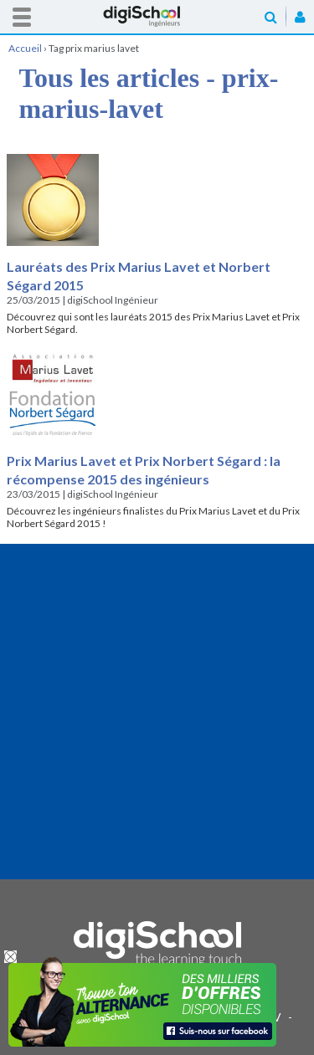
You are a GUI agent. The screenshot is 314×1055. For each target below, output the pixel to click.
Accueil (157, 16)
